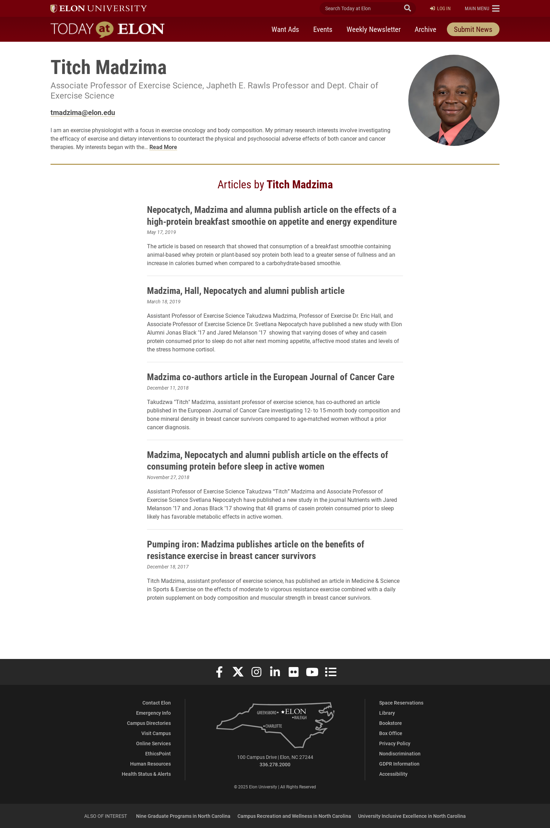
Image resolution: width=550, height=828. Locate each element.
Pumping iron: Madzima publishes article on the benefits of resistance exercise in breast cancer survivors (263, 573)
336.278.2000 (275, 764)
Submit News (473, 29)
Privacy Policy (394, 743)
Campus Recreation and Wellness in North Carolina (294, 816)
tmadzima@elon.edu (83, 112)
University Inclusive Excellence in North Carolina (412, 816)
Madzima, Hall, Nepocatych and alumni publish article (252, 302)
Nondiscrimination (400, 753)
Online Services (153, 743)
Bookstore (390, 723)
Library (387, 712)
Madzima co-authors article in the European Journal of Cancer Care (268, 394)
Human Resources (150, 763)
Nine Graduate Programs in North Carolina (183, 816)
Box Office (390, 733)
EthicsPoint (158, 753)
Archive (425, 29)
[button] (482, 8)
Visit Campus (156, 733)
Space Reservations (401, 702)
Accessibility (393, 773)
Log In (440, 8)
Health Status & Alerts (146, 773)
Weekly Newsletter (374, 29)
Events (323, 29)
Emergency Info (153, 712)
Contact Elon (156, 702)
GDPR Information (399, 763)
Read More (163, 146)
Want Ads (285, 29)
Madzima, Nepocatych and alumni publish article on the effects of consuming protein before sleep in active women (270, 483)
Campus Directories (149, 723)
